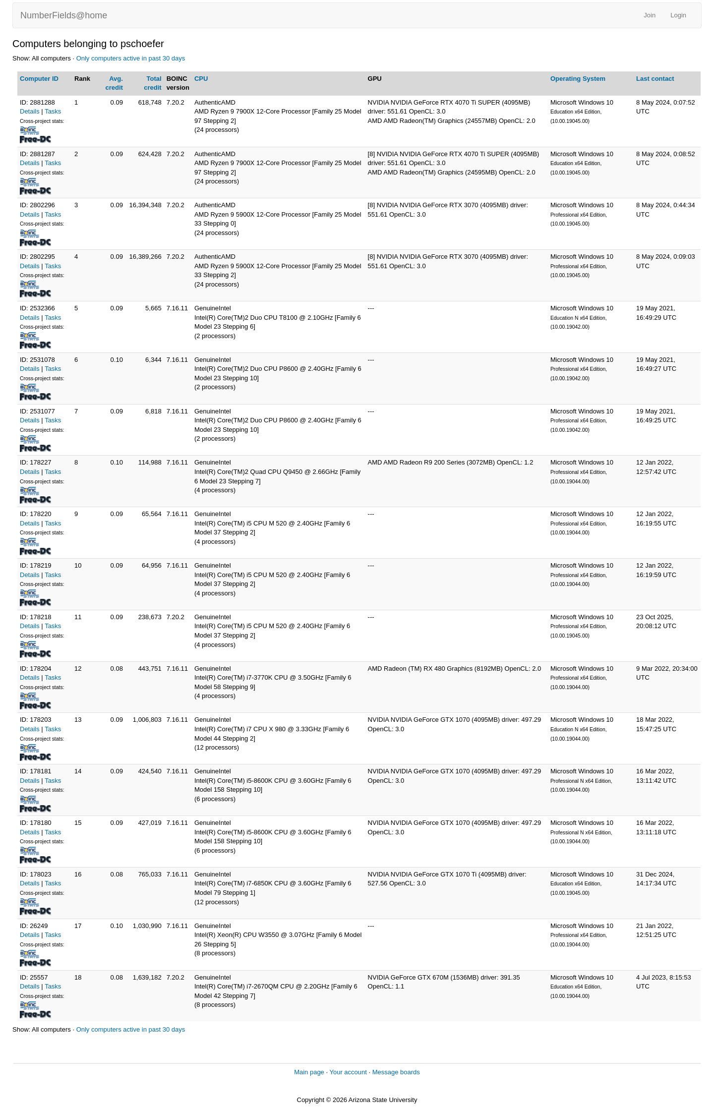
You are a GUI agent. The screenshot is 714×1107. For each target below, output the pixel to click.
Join (649, 15)
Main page (309, 1072)
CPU (201, 78)
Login (678, 15)
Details (30, 111)
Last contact (655, 78)
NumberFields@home (63, 15)
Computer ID (39, 78)
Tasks (53, 111)
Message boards (396, 1072)
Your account (347, 1072)
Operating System (577, 78)
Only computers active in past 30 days (130, 58)
